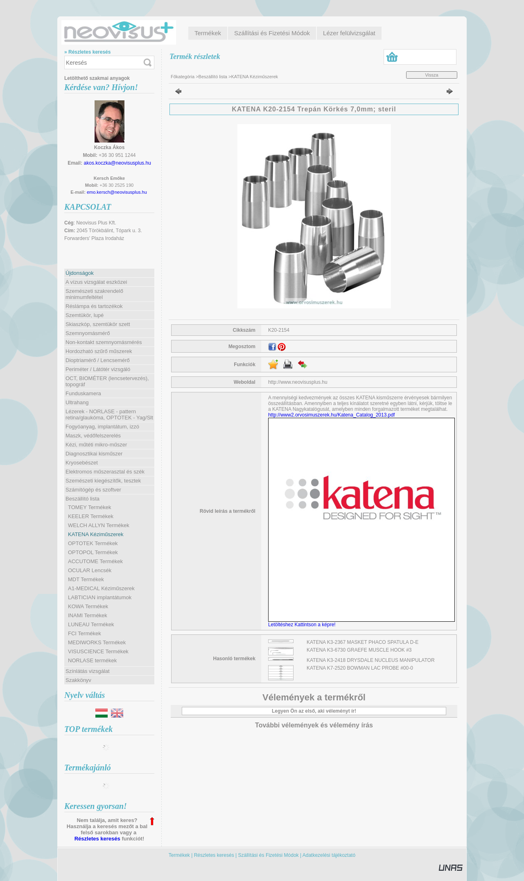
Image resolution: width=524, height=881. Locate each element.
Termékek (179, 855)
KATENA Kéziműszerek (96, 534)
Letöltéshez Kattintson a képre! (303, 624)
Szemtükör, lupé (85, 315)
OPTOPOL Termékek (93, 552)
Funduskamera (83, 393)
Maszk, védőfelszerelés (93, 436)
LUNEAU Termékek (91, 624)
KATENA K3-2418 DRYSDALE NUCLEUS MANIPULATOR (371, 660)
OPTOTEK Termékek (93, 543)
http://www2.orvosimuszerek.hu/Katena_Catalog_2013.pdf (331, 415)
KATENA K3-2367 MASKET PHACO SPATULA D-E (362, 642)
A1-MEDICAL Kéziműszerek (101, 588)
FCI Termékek (84, 633)
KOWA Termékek (88, 606)
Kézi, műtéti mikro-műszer (96, 445)
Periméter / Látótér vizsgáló (98, 369)
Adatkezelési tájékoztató (329, 855)
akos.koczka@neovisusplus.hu (117, 163)
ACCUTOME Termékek (95, 561)
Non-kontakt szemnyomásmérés (104, 342)
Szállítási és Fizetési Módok (268, 855)
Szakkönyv (78, 680)
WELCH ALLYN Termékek (98, 525)
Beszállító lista (213, 76)
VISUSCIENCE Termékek (98, 651)
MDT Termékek (86, 579)
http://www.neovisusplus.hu (298, 382)
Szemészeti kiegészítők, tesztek (103, 481)
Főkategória (182, 76)
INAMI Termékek (87, 615)
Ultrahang (77, 402)
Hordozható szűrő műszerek (99, 351)
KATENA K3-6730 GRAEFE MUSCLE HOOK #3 (359, 650)
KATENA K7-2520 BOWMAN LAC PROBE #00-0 (360, 668)
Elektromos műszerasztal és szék (105, 472)
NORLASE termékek (92, 660)
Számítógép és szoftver (93, 490)
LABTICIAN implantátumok (99, 597)
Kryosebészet (82, 463)
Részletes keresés (97, 839)
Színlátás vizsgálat (88, 671)
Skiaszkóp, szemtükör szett (98, 324)
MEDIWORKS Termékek (97, 642)
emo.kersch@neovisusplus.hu (117, 192)
